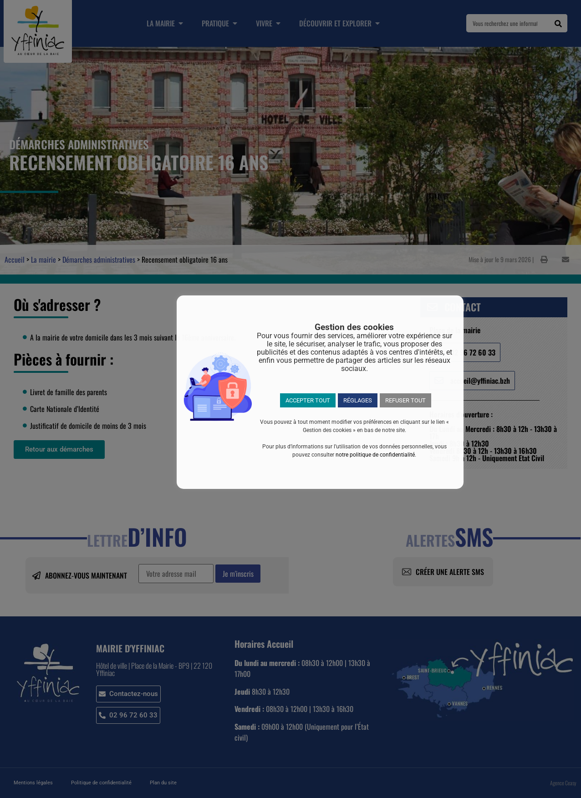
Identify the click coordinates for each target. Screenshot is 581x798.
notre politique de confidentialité (375, 455)
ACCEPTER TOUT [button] (307, 400)
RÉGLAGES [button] (357, 400)
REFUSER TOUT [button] (405, 400)
